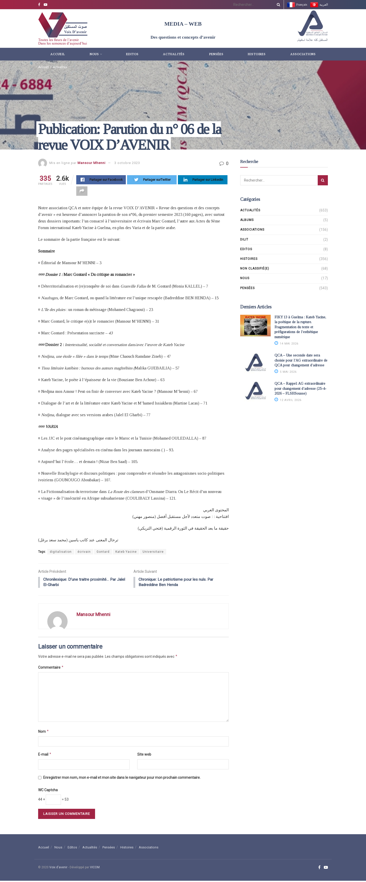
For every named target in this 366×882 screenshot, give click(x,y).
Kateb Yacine (126, 552)
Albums (247, 220)
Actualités (174, 54)
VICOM (95, 868)
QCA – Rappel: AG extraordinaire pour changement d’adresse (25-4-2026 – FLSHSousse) (300, 388)
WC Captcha (48, 791)
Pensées (216, 54)
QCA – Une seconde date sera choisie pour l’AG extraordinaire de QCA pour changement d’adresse (300, 360)
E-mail (45, 755)
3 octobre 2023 (127, 163)
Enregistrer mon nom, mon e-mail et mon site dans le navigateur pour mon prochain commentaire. (122, 779)
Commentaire (51, 668)
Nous (94, 54)
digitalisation (61, 552)
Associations (303, 54)
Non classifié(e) (254, 268)
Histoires (257, 54)
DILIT (244, 239)
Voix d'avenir (58, 868)
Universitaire (153, 552)
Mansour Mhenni (91, 163)
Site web (144, 756)
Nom (43, 733)
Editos (132, 54)
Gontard (103, 552)
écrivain (84, 552)
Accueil (57, 54)
